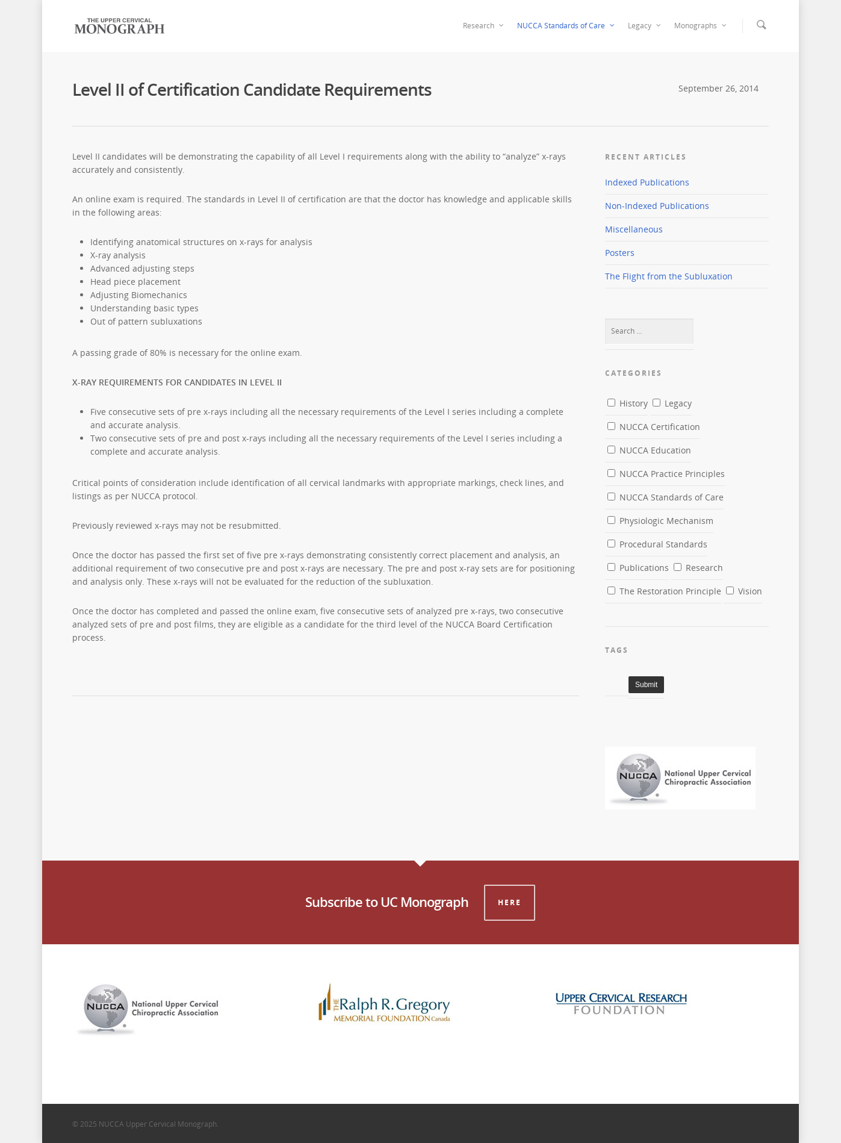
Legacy (645, 26)
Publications (638, 567)
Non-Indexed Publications (657, 205)
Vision (744, 591)
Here (509, 902)
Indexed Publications (647, 182)
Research (484, 26)
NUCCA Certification (653, 426)
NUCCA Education (649, 450)
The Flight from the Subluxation (669, 276)
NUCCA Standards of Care (566, 26)
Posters (620, 252)
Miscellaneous (634, 229)
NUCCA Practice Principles (666, 473)
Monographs (701, 26)
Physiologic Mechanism (660, 520)
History (627, 403)
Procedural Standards (657, 544)
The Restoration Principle (664, 591)
